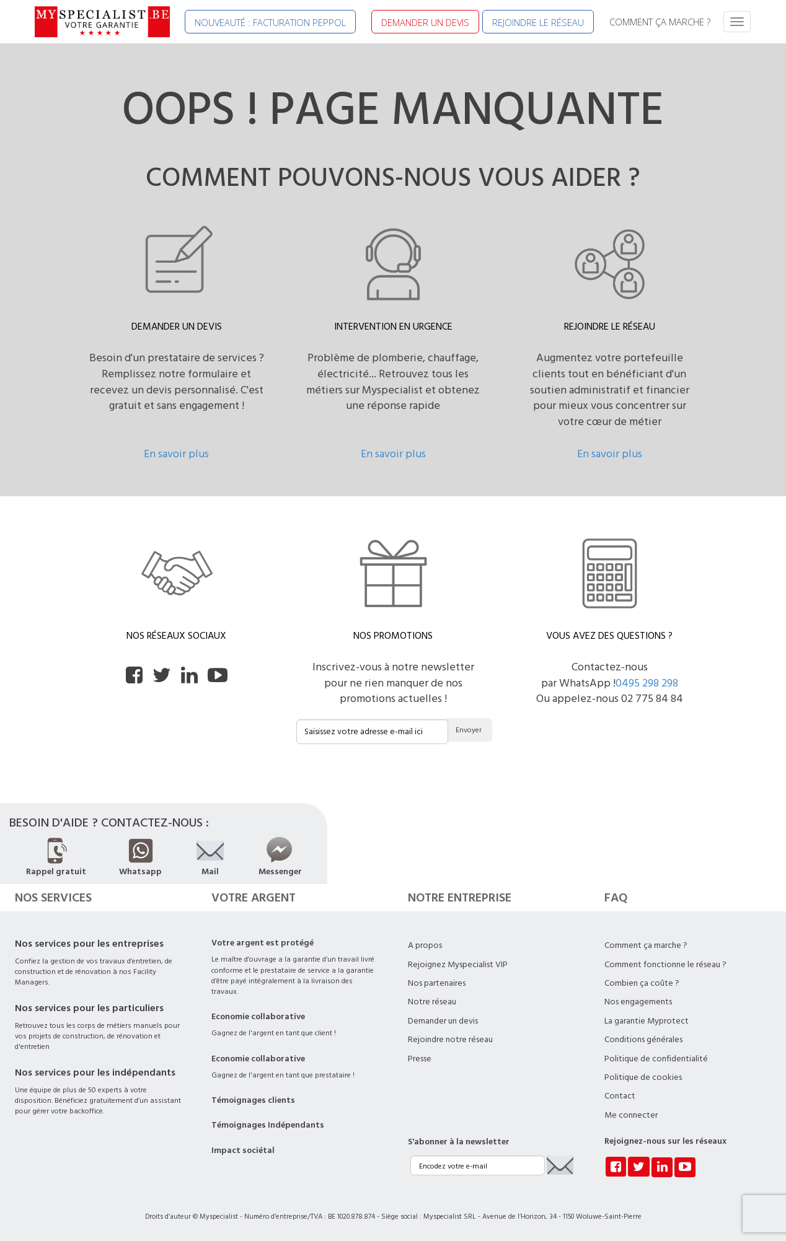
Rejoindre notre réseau (450, 1039)
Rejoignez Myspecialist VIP (458, 964)
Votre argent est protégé (262, 943)
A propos (425, 945)
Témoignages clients (253, 1100)
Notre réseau (432, 1002)
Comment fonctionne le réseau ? (665, 964)
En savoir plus (176, 454)
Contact (619, 1096)
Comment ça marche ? (645, 945)
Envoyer (469, 730)
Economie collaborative (258, 1017)
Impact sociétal (243, 1150)
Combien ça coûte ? (641, 983)
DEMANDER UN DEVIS (425, 22)
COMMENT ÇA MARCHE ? (659, 21)
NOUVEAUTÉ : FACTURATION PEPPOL (270, 22)
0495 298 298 (647, 683)
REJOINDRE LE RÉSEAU (538, 22)
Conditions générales (643, 1039)
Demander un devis (443, 1021)
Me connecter (631, 1115)
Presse (419, 1059)
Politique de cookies (643, 1077)
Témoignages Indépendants (267, 1125)
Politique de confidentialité (656, 1059)
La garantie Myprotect (646, 1021)
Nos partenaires (437, 983)
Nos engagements (638, 1002)
